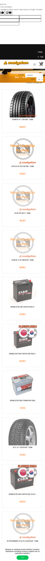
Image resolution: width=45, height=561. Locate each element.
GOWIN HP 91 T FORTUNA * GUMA (22, 119)
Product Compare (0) (34, 83)
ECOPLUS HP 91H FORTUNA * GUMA (22, 166)
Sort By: (21, 75)
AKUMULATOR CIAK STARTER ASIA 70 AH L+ (22, 494)
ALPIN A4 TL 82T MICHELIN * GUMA (23, 260)
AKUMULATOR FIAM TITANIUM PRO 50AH (22, 400)
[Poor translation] (9, 13)
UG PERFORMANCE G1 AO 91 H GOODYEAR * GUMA (22, 541)
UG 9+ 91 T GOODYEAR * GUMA (22, 447)
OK (22, 557)
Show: (33, 79)
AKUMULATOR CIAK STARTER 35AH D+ (22, 306)
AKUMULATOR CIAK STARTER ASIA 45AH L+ (22, 353)
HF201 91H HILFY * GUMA (22, 213)
